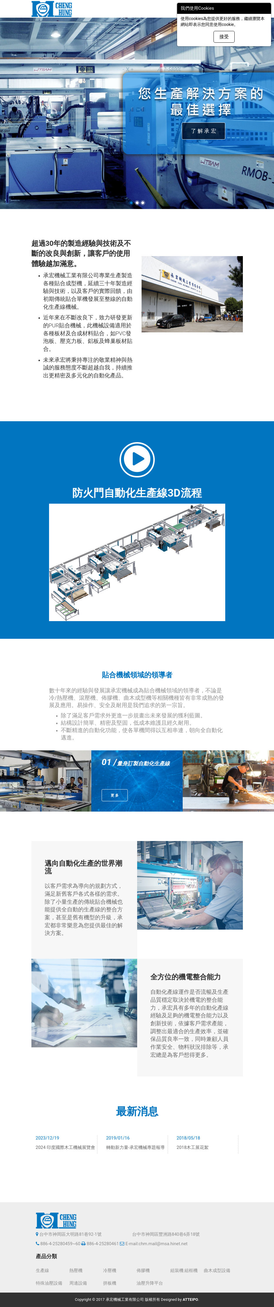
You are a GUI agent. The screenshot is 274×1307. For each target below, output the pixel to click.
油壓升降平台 (150, 1283)
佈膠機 (143, 1270)
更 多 (115, 795)
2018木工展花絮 (193, 1147)
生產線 (42, 1270)
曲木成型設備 (217, 1270)
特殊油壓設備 (49, 1283)
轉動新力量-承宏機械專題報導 (135, 1147)
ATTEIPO (190, 1299)
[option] (45, 780)
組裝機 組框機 (184, 1270)
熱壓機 (76, 1270)
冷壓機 (109, 1270)
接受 (224, 36)
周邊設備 (78, 1283)
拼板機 (109, 1283)
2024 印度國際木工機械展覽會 (65, 1147)
